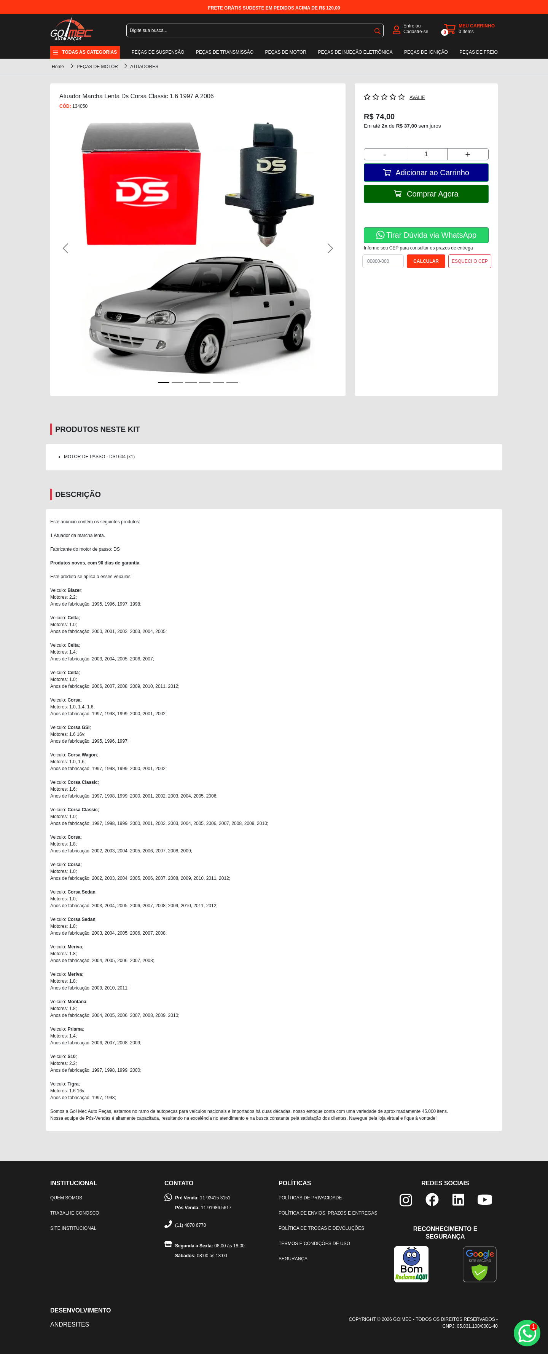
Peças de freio (478, 52)
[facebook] (432, 1199)
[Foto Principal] (163, 382)
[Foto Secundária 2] (191, 382)
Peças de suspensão (158, 52)
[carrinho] (471, 29)
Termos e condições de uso (314, 1243)
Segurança (293, 1258)
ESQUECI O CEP (470, 261)
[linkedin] (458, 1199)
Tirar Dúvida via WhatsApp (426, 234)
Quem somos (66, 1198)
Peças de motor (285, 52)
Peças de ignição (426, 52)
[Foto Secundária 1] (177, 382)
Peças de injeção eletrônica (355, 52)
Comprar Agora (426, 194)
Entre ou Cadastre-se (415, 28)
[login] (396, 29)
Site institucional (73, 1228)
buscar (377, 31)
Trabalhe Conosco (74, 1213)
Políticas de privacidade (310, 1198)
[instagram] (406, 1199)
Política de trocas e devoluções (321, 1228)
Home (58, 66)
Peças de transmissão (224, 52)
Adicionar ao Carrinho (426, 172)
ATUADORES (144, 66)
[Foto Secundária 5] (232, 382)
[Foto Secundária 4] (218, 382)
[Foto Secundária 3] (204, 382)
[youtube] (484, 1199)
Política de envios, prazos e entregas (328, 1213)
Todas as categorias (89, 52)
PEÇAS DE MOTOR (97, 66)
